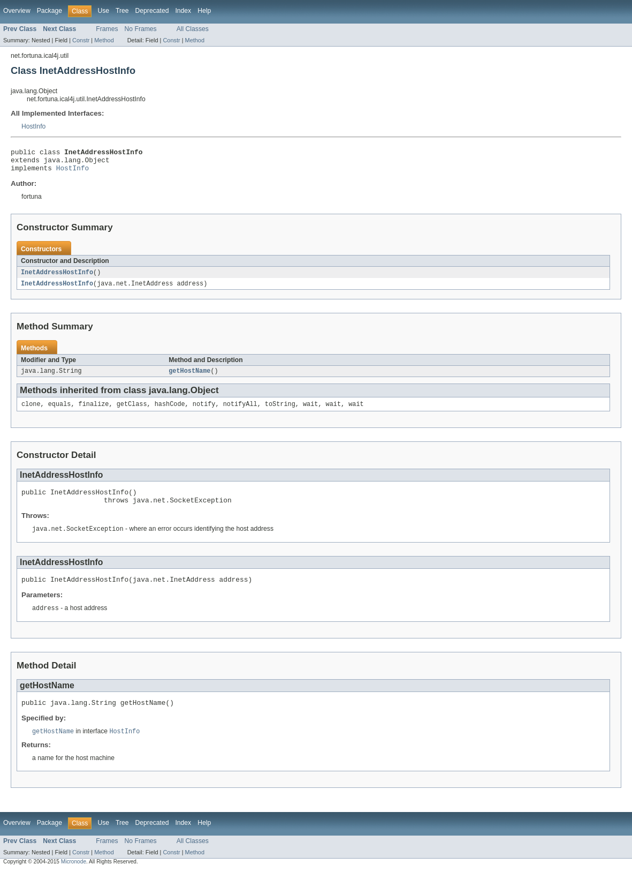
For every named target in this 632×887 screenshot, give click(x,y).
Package (49, 10)
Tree (122, 10)
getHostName (189, 377)
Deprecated (152, 10)
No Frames (141, 29)
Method (103, 40)
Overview (17, 10)
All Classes (193, 29)
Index (183, 10)
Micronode (73, 878)
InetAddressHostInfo (57, 277)
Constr (80, 40)
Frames (107, 29)
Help (204, 10)
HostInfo (33, 126)
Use (103, 10)
